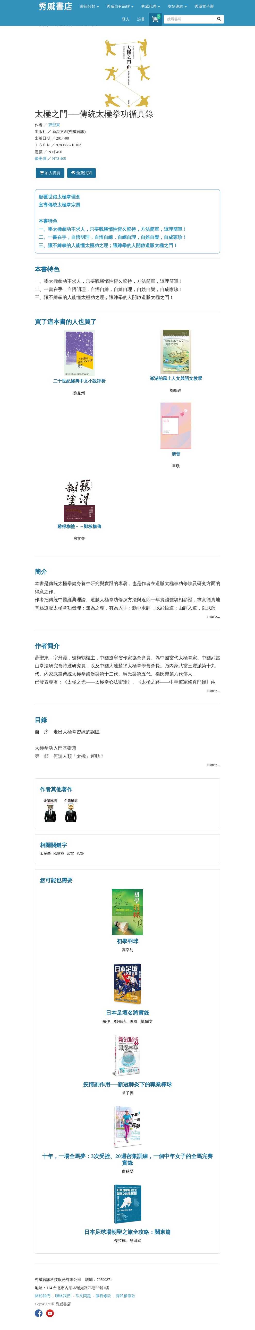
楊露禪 (58, 853)
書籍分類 (89, 6)
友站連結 (177, 6)
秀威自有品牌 (120, 6)
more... (213, 616)
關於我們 (42, 1296)
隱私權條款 (125, 1296)
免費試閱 (81, 173)
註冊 (141, 19)
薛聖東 (54, 125)
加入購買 (50, 173)
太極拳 (45, 853)
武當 (70, 853)
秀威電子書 (204, 6)
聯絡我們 (63, 1296)
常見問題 (83, 1296)
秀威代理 (150, 6)
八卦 (80, 853)
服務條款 (103, 1296)
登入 (126, 19)
